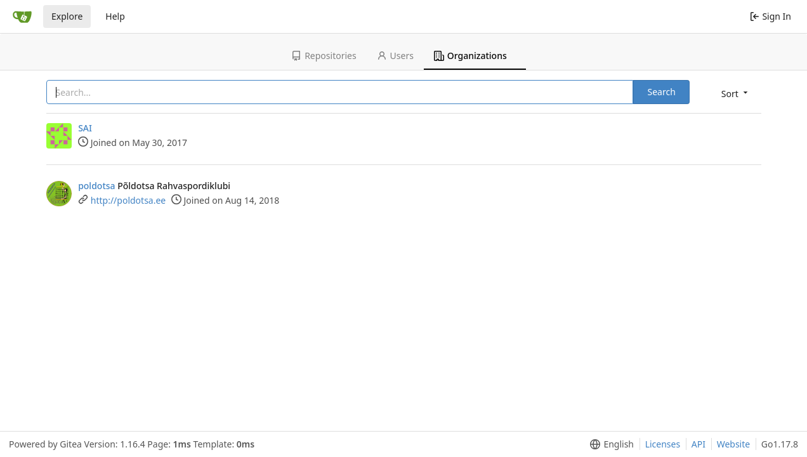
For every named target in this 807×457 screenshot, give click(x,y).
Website (734, 444)
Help (115, 16)
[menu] (735, 93)
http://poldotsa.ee (128, 200)
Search (661, 92)
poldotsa (96, 186)
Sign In (770, 16)
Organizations (470, 56)
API (698, 444)
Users (395, 56)
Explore (66, 16)
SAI (85, 128)
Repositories (323, 56)
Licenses (663, 444)
